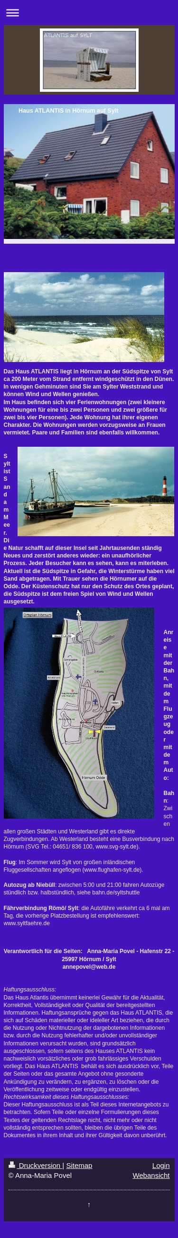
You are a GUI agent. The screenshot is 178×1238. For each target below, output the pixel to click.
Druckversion (36, 1165)
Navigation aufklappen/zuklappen (89, 12)
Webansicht (150, 1175)
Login (161, 1165)
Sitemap (79, 1165)
